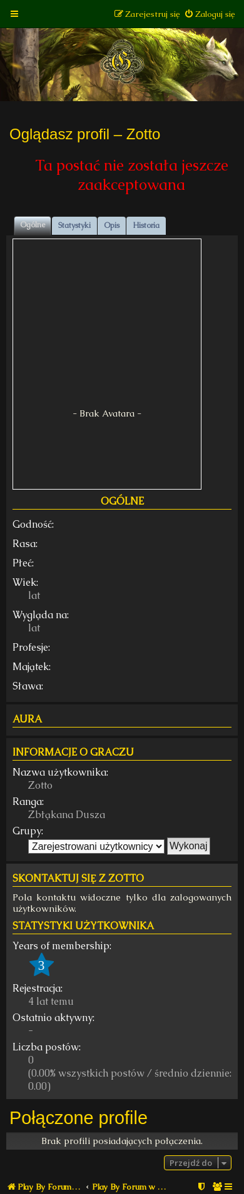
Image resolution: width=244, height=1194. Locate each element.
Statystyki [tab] (74, 225)
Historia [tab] (146, 225)
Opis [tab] (111, 225)
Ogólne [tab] (32, 225)
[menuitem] (209, 14)
